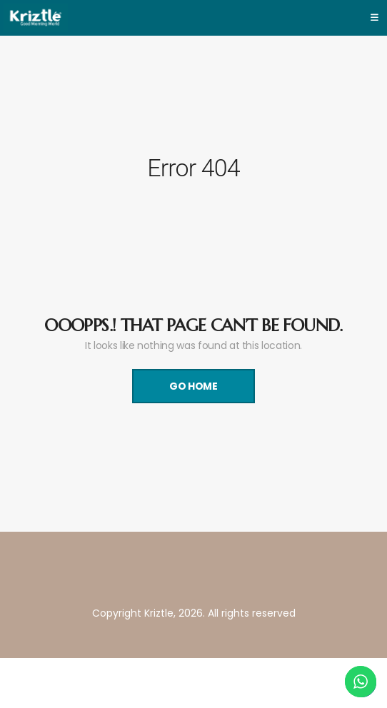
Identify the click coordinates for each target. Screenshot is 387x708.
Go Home (193, 386)
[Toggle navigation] (374, 17)
